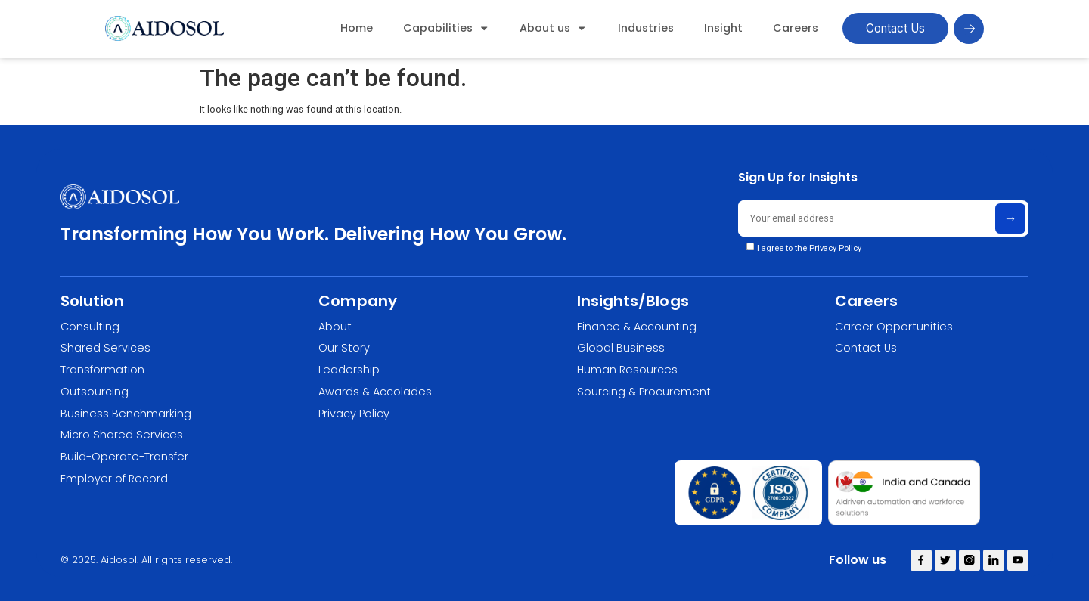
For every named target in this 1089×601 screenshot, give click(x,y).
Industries (646, 28)
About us (553, 28)
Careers (795, 28)
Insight (723, 28)
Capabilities (446, 28)
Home (356, 28)
